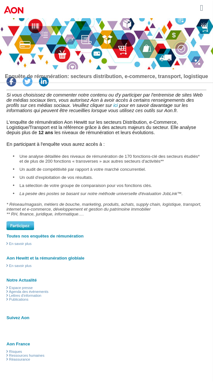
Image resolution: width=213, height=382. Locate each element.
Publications (18, 299)
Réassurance (19, 359)
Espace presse (21, 288)
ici (115, 105)
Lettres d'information (25, 295)
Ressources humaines (26, 355)
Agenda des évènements (28, 292)
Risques (15, 351)
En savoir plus (20, 244)
